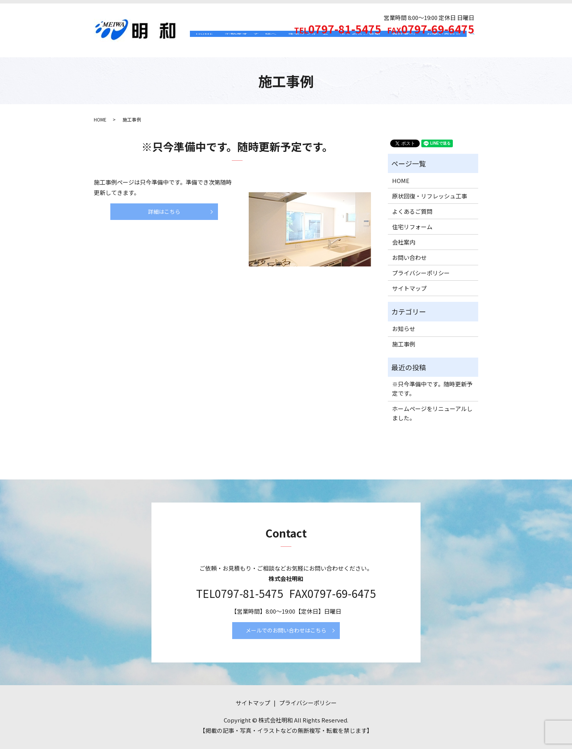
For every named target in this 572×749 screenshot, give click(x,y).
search (475, 45)
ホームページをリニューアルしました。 (432, 413)
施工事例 (403, 344)
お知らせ (403, 329)
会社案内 (403, 44)
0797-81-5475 (249, 593)
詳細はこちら (164, 211)
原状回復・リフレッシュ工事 (429, 196)
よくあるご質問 (360, 44)
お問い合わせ (443, 44)
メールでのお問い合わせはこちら (286, 630)
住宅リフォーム (308, 44)
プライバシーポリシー (421, 273)
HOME (204, 44)
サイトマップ (409, 288)
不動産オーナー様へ (250, 44)
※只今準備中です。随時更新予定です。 (237, 146)
